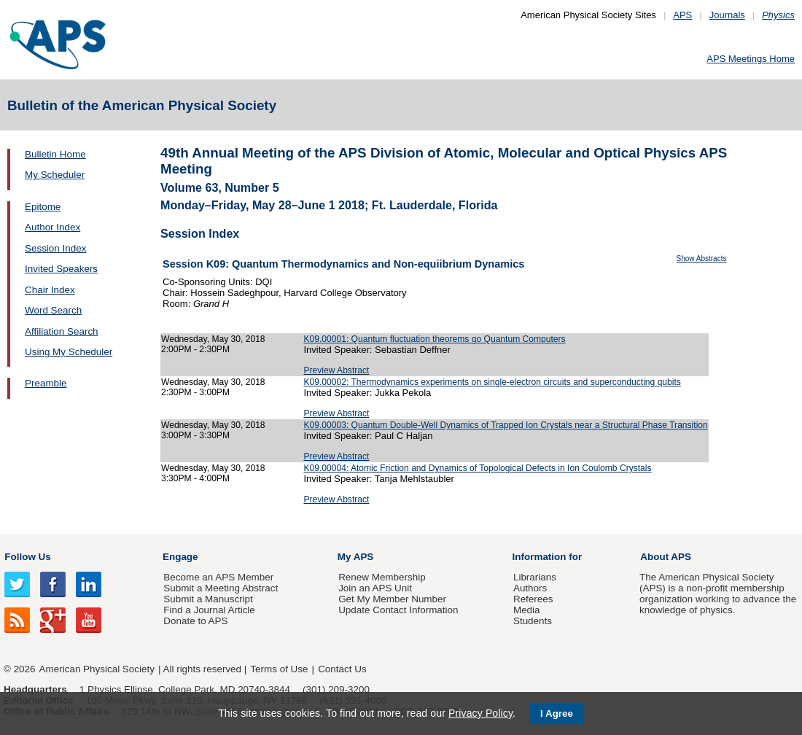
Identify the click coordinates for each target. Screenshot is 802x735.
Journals (727, 14)
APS (682, 14)
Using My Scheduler (68, 351)
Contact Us (342, 669)
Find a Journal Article (208, 609)
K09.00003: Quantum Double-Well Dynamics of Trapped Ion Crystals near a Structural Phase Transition (505, 425)
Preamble (46, 383)
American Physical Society (97, 669)
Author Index (52, 227)
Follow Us (27, 556)
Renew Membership (382, 577)
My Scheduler (55, 174)
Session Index (55, 248)
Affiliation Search (61, 331)
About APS (665, 556)
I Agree (556, 713)
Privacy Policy (480, 713)
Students (532, 620)
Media (526, 609)
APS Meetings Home (750, 58)
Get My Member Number (392, 599)
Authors (530, 588)
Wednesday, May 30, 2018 (213, 339)
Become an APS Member (218, 577)
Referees (533, 599)
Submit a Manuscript (207, 599)
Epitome (43, 206)
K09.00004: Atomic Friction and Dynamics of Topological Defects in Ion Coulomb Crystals (477, 468)
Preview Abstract (336, 370)
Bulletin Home (55, 154)
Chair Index (50, 289)
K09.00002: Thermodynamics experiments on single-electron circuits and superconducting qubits (491, 382)
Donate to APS (195, 620)
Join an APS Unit (375, 588)
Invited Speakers (61, 268)
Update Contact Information (398, 609)
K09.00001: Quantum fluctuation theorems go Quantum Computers (434, 339)
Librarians (534, 577)
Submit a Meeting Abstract (220, 588)
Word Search (53, 310)
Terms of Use (279, 669)
